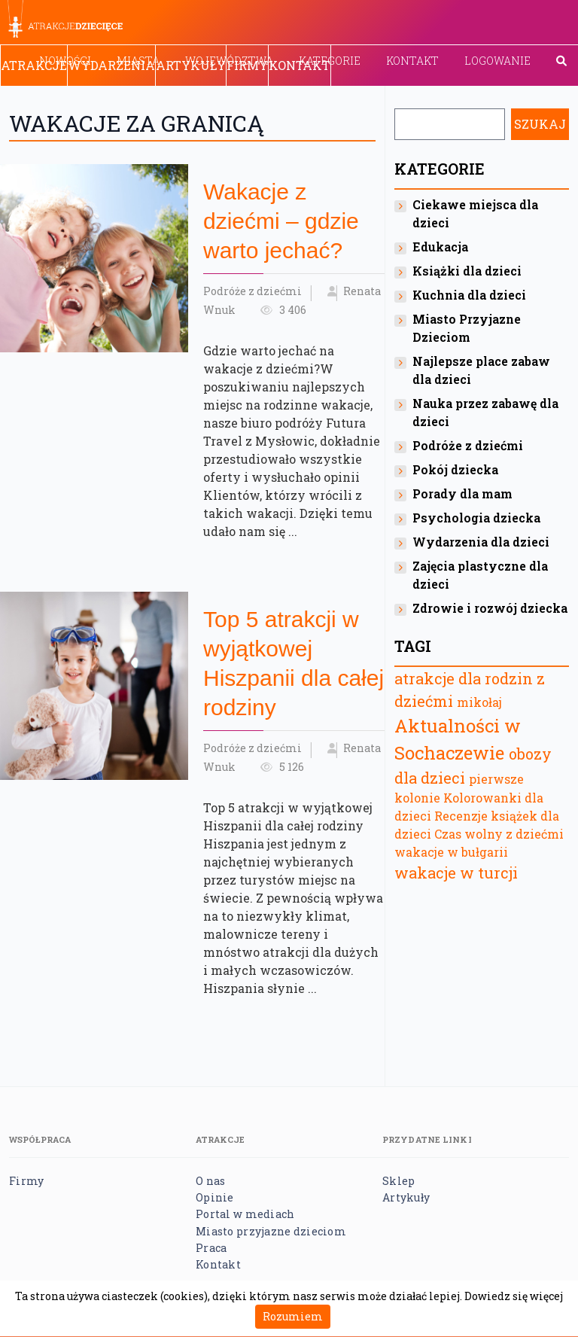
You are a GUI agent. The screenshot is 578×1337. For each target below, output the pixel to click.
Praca (211, 1248)
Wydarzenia (111, 65)
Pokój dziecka (455, 469)
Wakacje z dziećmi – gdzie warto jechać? (281, 221)
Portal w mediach (245, 1214)
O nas (210, 1181)
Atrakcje (34, 65)
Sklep (398, 1181)
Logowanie (497, 60)
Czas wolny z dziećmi (499, 834)
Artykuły (191, 65)
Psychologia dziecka (476, 517)
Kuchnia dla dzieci (469, 295)
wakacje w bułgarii (451, 852)
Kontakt (412, 60)
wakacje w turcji (456, 872)
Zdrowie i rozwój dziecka (489, 608)
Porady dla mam (462, 493)
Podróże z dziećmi (252, 291)
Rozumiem (293, 1316)
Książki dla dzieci (467, 271)
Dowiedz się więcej (513, 1296)
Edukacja (440, 246)
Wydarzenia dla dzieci (480, 542)
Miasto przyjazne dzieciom (271, 1231)
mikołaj (479, 702)
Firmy (247, 65)
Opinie (215, 1197)
